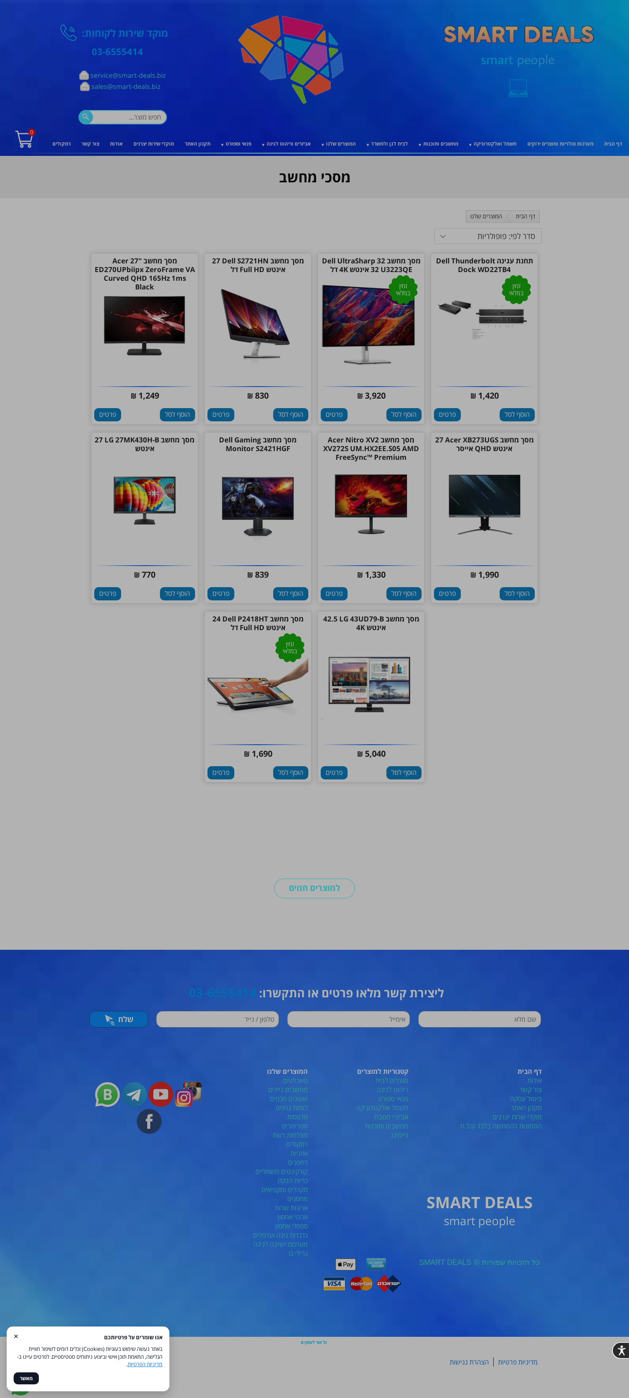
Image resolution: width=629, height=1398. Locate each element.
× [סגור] (16, 1335)
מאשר (26, 1378)
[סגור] (444, 577)
